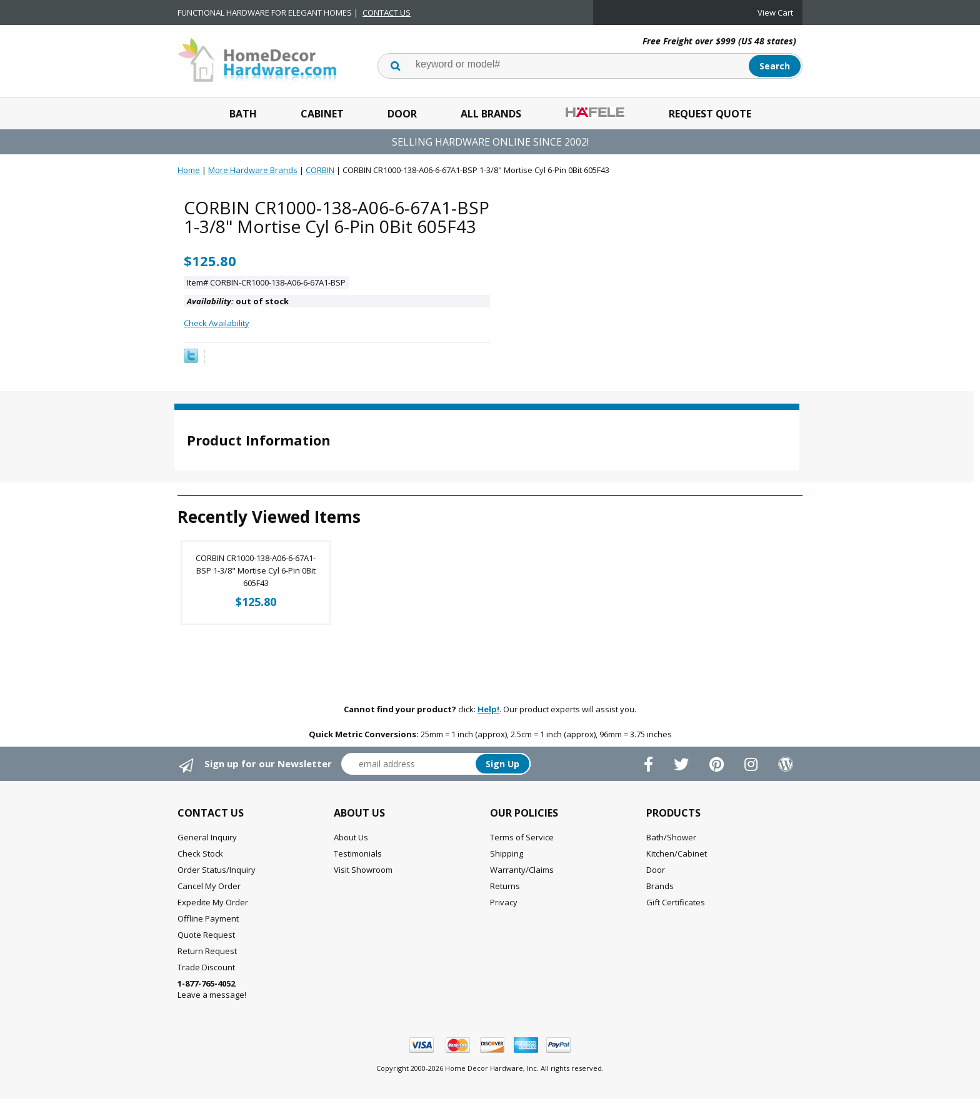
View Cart (775, 12)
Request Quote (710, 114)
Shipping (506, 853)
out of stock (238, 301)
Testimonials (358, 853)
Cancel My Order (209, 886)
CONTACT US (386, 12)
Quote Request (206, 934)
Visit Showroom (363, 869)
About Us (351, 837)
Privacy (504, 902)
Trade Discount (206, 967)
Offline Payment (208, 918)
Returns (505, 886)
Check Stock (200, 853)
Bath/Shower (671, 837)
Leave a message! (212, 989)
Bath (243, 114)
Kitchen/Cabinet (676, 853)
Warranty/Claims (522, 869)
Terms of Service (522, 837)
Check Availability (216, 323)
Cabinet (322, 114)
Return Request (207, 951)
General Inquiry (207, 837)
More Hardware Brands (253, 170)
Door (402, 114)
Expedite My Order (213, 902)
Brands (660, 886)
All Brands (491, 114)
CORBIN (320, 170)
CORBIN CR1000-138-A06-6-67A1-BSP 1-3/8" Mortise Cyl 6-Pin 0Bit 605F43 (256, 570)
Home (189, 170)
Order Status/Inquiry (217, 869)
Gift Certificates (675, 902)
